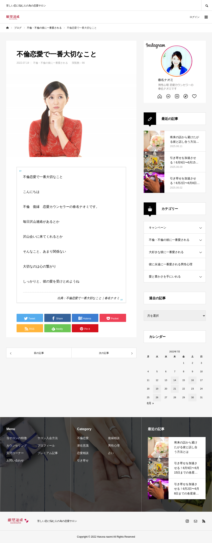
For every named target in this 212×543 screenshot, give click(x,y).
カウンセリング (16, 445)
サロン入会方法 (47, 438)
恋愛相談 (83, 453)
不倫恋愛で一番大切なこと (84, 298)
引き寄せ (83, 460)
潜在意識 (83, 445)
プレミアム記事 (47, 453)
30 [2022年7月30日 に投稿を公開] (192, 397)
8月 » (150, 403)
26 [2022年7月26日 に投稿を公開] (157, 397)
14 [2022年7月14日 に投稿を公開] (174, 380)
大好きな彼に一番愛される (166, 252)
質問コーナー (15, 453)
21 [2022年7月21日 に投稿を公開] (174, 388)
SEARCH (206, 5)
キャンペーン (157, 227)
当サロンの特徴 (16, 438)
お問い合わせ (15, 460)
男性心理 (114, 445)
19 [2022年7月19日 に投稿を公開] (157, 388)
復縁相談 (114, 438)
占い (111, 453)
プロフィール (46, 445)
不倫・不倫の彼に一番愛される (50, 62)
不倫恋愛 (83, 438)
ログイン (195, 17)
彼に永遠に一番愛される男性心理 (170, 264)
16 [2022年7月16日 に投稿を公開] (192, 380)
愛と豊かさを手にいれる (165, 276)
